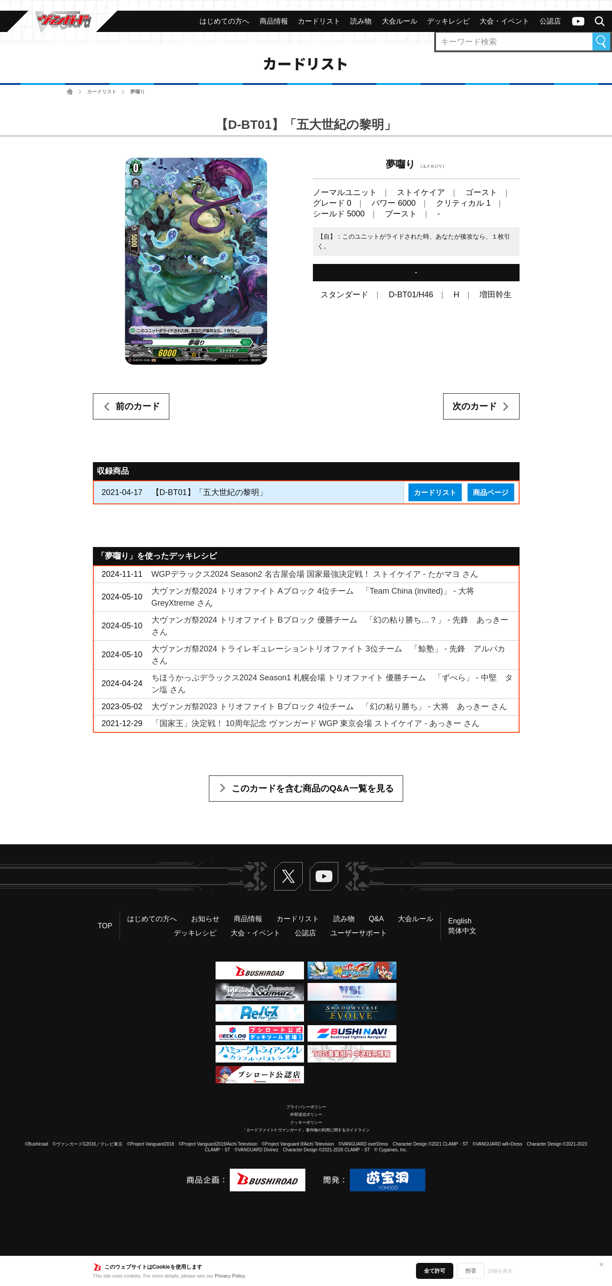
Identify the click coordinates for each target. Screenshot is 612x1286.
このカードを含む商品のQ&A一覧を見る (312, 788)
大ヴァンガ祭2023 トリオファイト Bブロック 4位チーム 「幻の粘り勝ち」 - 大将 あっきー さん (329, 706)
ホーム (70, 92)
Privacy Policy (230, 1275)
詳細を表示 (500, 1271)
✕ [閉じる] (601, 1264)
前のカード (138, 406)
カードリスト (101, 91)
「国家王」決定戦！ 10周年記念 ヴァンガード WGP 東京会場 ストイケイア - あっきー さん (316, 723)
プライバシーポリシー (306, 1107)
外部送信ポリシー (306, 1114)
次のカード (474, 406)
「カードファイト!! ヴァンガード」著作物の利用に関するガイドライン (306, 1130)
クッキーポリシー (306, 1122)
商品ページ (490, 492)
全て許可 (434, 1271)
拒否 (470, 1271)
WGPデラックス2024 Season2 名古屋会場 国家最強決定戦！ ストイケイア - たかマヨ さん (315, 574)
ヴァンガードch (578, 21)
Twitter (288, 876)
